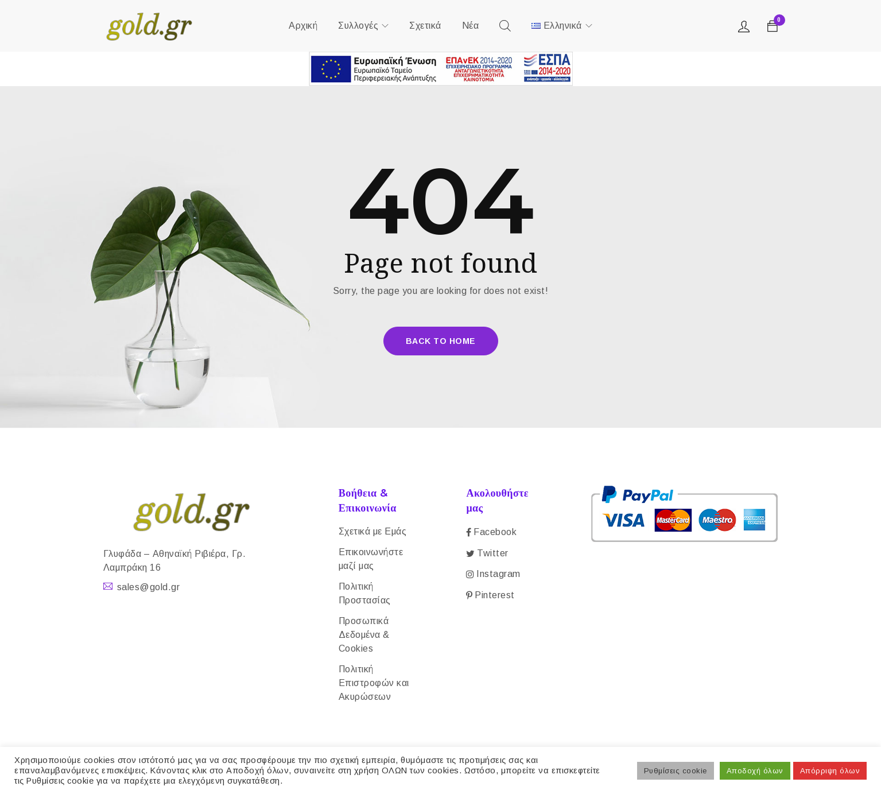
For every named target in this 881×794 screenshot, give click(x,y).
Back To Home (441, 341)
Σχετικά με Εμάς (373, 531)
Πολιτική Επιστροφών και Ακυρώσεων (374, 683)
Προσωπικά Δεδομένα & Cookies (364, 634)
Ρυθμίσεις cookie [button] (675, 770)
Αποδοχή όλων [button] (755, 770)
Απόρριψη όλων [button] (830, 770)
